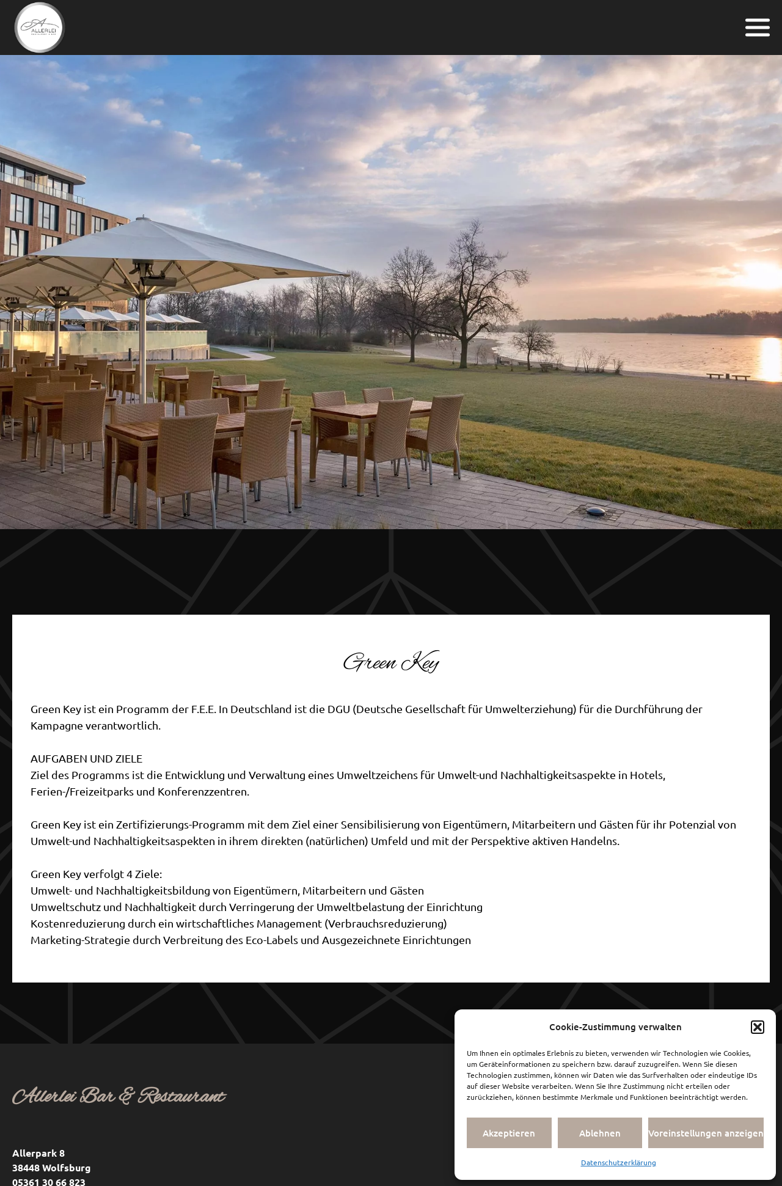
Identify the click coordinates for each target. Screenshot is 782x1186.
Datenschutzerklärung (618, 1162)
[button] (757, 1027)
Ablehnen (600, 1133)
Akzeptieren (509, 1133)
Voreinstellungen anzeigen (706, 1133)
